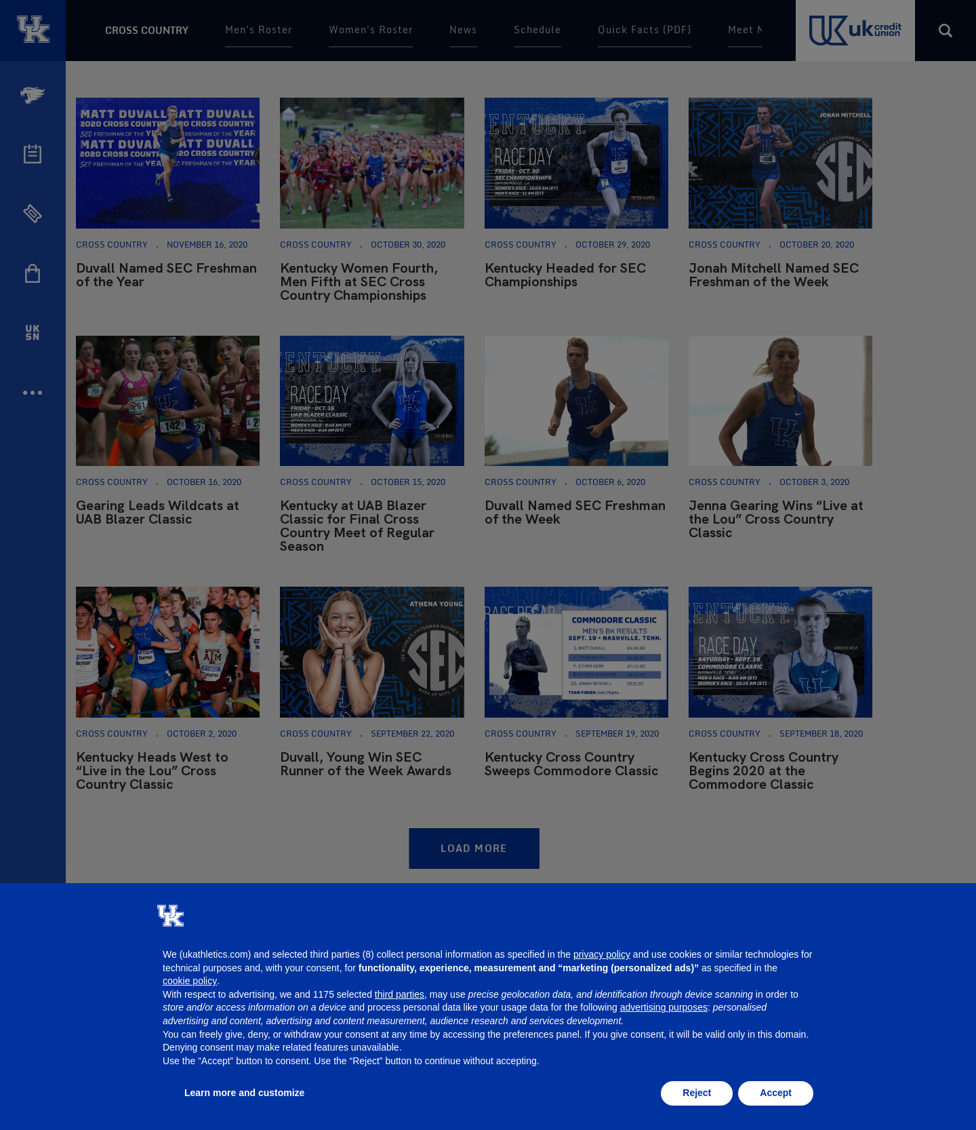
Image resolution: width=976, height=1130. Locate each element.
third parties (399, 994)
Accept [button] (776, 1092)
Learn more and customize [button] (244, 1092)
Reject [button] (697, 1092)
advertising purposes (664, 1007)
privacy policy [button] (601, 954)
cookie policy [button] (190, 980)
